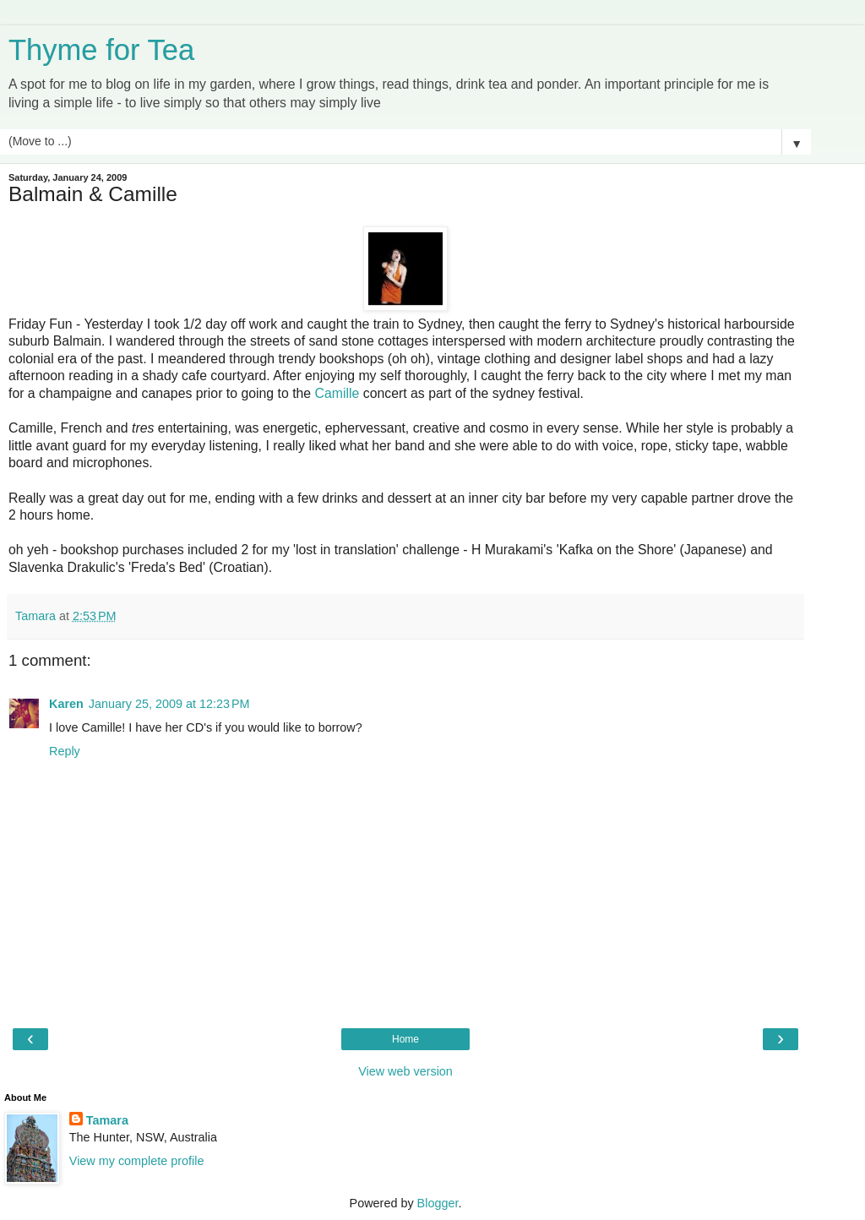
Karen (66, 704)
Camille (339, 393)
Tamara (107, 1120)
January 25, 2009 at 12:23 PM (169, 704)
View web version (405, 1071)
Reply (64, 751)
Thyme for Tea (101, 50)
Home (405, 1039)
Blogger (438, 1203)
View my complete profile (136, 1161)
